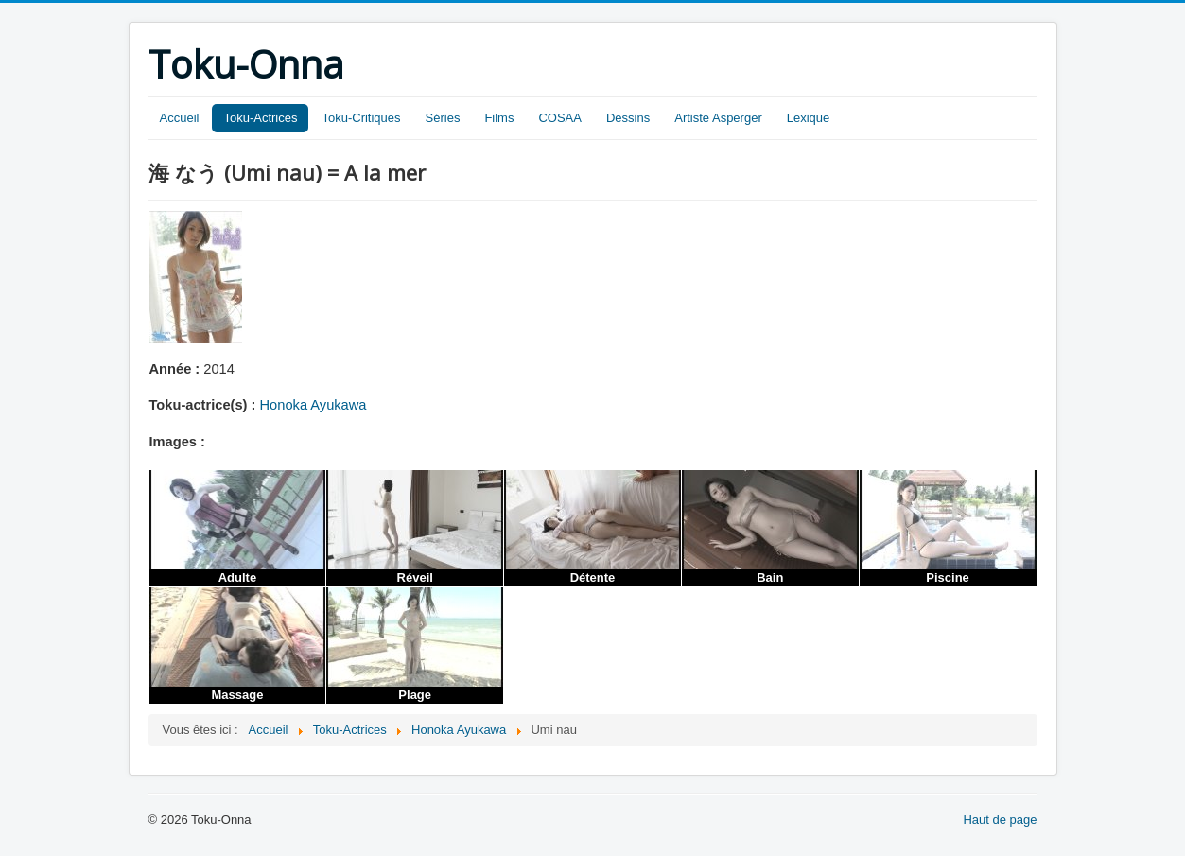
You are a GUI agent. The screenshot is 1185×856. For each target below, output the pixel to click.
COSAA (560, 118)
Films (499, 118)
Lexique (808, 118)
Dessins (628, 118)
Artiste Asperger (718, 118)
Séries (443, 118)
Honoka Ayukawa (313, 404)
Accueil (180, 118)
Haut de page (1000, 819)
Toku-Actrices (260, 118)
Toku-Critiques (361, 118)
